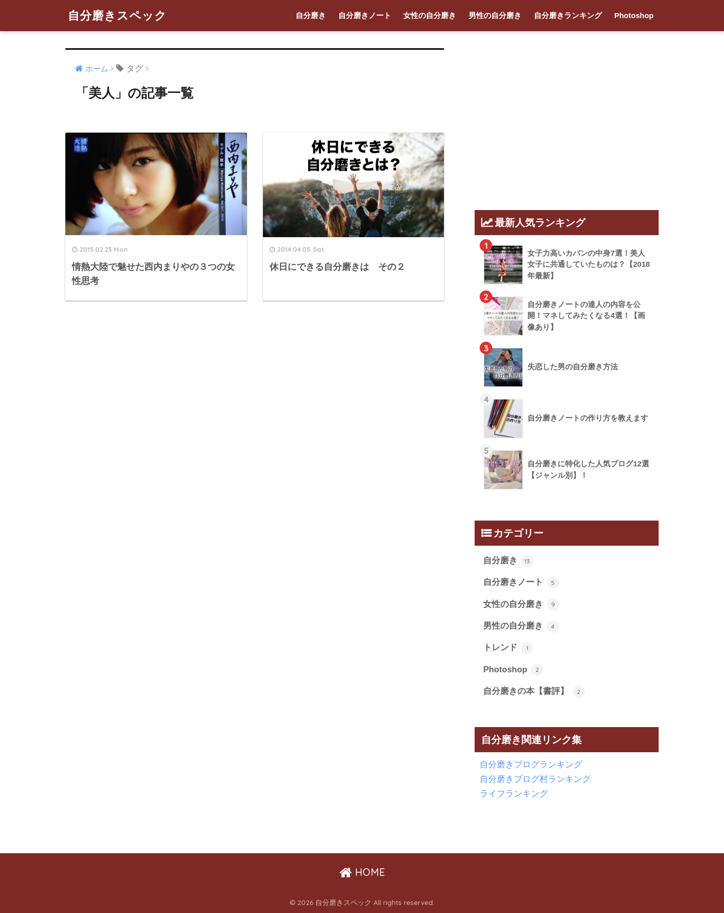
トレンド (508, 648)
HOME (362, 872)
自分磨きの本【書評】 (534, 692)
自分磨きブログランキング (531, 764)
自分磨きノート (364, 15)
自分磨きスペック (117, 15)
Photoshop (634, 15)
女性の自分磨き (429, 15)
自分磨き (311, 15)
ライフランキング (514, 793)
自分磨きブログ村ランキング (535, 779)
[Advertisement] (555, 116)
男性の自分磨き (495, 15)
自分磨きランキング (568, 15)
